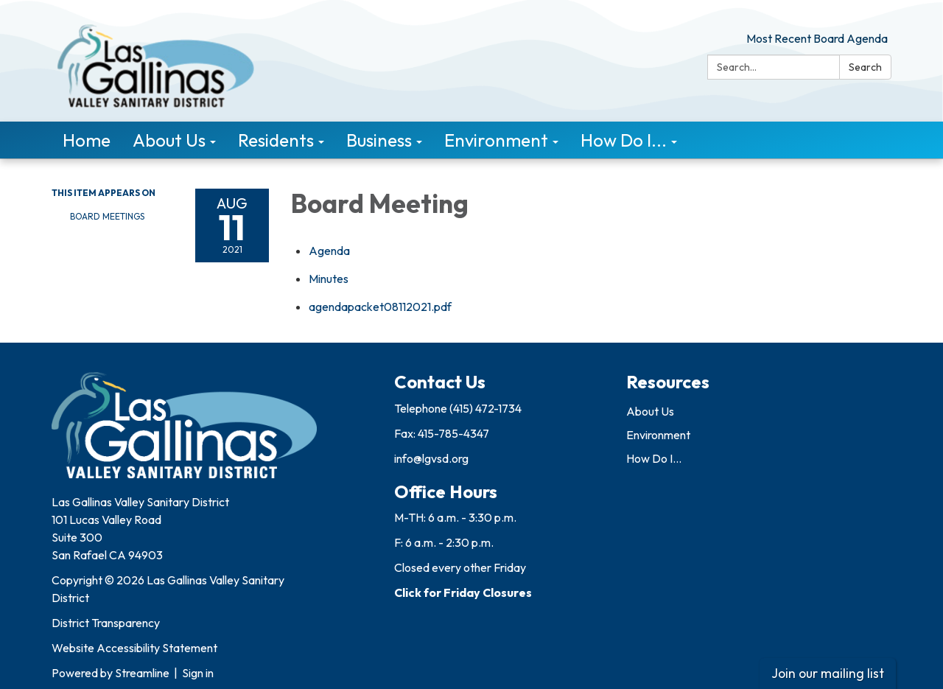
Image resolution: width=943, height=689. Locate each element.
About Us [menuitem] (169, 140)
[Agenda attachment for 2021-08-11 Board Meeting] (329, 250)
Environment (658, 434)
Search (865, 67)
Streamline (142, 672)
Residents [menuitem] (276, 140)
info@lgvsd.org (431, 458)
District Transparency (106, 622)
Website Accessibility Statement (134, 647)
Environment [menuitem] (496, 140)
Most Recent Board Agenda (817, 38)
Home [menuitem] (87, 140)
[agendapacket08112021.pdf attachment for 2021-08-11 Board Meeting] (380, 306)
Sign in (198, 672)
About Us (650, 411)
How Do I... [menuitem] (624, 140)
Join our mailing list (827, 673)
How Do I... (653, 458)
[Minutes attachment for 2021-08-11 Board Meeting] (328, 278)
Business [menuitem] (379, 140)
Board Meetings (107, 216)
